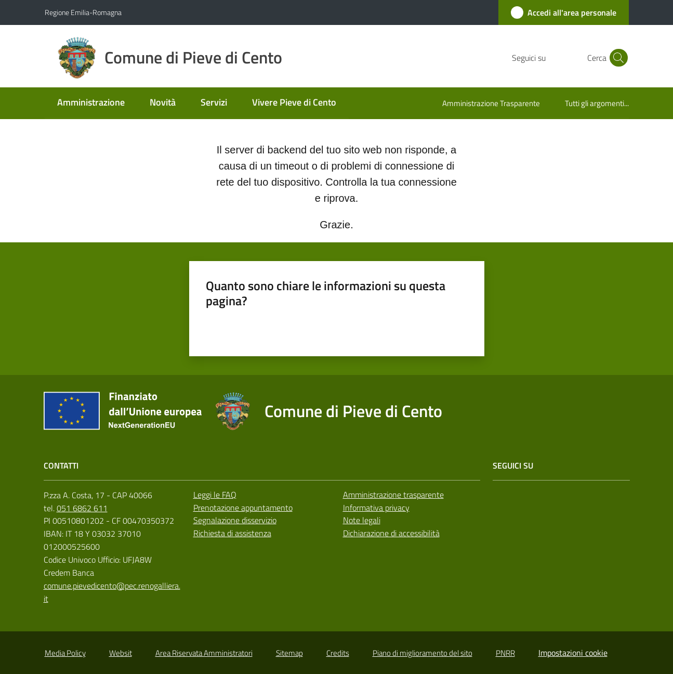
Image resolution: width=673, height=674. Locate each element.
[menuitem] (91, 103)
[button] (616, 57)
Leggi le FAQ (214, 494)
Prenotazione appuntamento (243, 507)
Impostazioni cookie (573, 652)
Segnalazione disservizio (234, 520)
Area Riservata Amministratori (204, 653)
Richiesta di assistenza (232, 533)
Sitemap (289, 653)
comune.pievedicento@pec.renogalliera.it (112, 592)
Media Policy (65, 653)
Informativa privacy (376, 507)
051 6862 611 (82, 508)
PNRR (505, 653)
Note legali (361, 520)
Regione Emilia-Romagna (83, 12)
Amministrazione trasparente (393, 494)
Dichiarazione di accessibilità (391, 533)
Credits (337, 653)
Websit (120, 653)
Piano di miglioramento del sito (422, 653)
